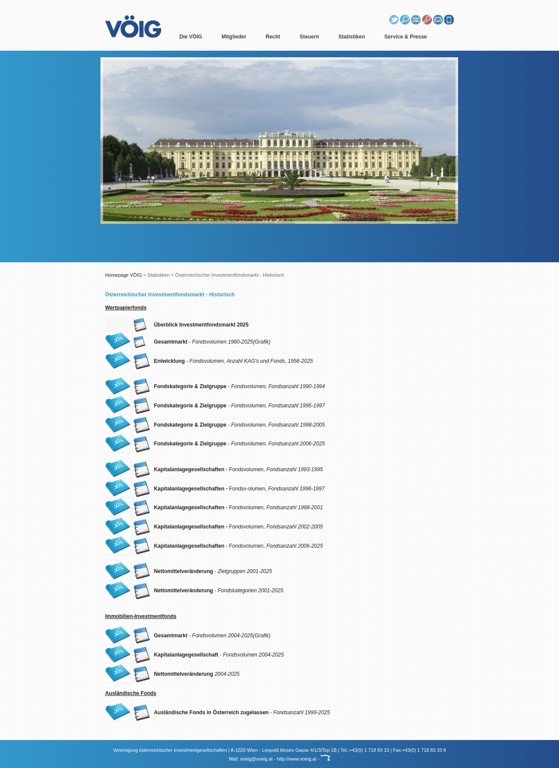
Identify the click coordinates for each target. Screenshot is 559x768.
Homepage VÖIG (123, 275)
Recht (273, 37)
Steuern (309, 37)
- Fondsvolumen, (238, 469)
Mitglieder (233, 37)
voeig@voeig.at (256, 758)
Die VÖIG (190, 37)
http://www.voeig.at (297, 758)
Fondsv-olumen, (239, 489)
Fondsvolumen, (238, 527)
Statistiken (351, 37)
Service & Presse (405, 37)
